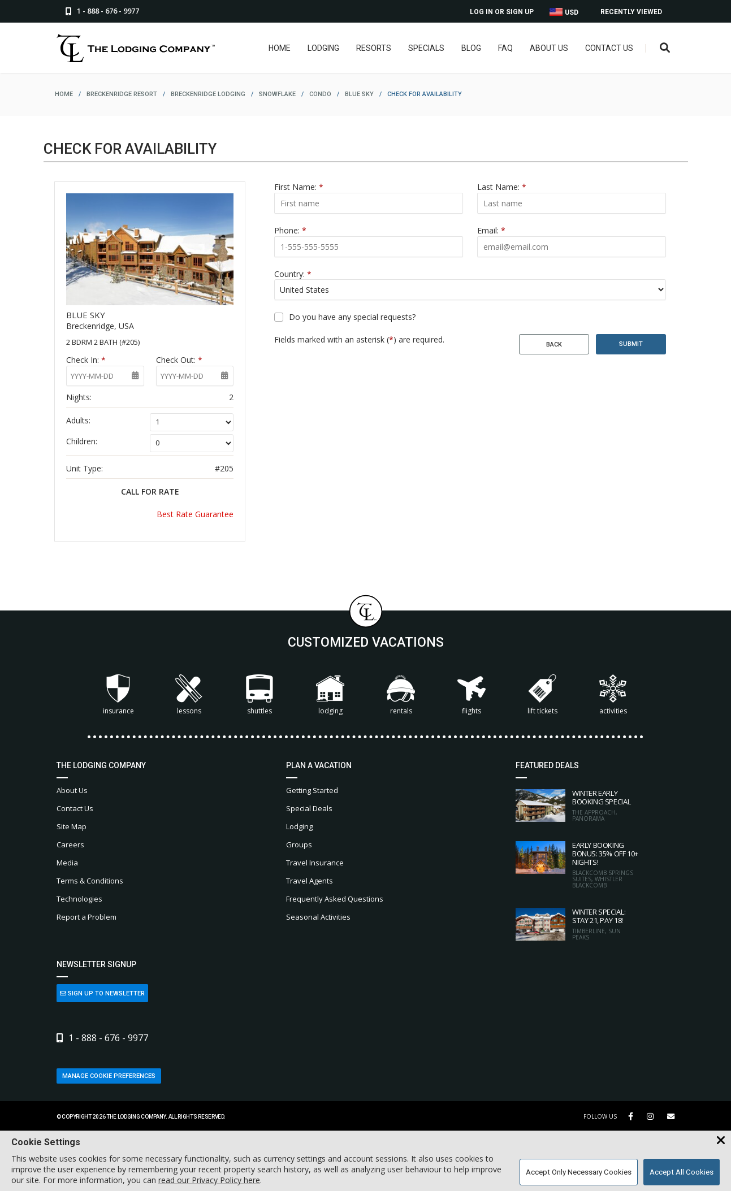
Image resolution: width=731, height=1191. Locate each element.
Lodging (323, 48)
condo (320, 94)
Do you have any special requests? (352, 316)
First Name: (298, 186)
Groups (299, 844)
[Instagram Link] (650, 1116)
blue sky (359, 94)
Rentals (401, 695)
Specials (426, 48)
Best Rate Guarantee (195, 514)
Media (67, 862)
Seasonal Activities (318, 917)
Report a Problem (86, 917)
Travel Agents (309, 881)
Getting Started (312, 790)
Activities (613, 695)
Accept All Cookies (681, 1172)
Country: (293, 273)
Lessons (189, 695)
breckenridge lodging (208, 94)
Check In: (86, 359)
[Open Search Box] (665, 48)
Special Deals (309, 808)
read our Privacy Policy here (209, 1180)
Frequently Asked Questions (334, 899)
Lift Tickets (542, 695)
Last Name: (501, 186)
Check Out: (179, 359)
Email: (491, 230)
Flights (471, 695)
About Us (549, 48)
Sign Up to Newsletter (102, 993)
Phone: (290, 230)
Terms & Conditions (90, 881)
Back (554, 344)
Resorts (373, 48)
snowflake (277, 94)
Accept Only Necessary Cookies (578, 1172)
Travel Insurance (315, 862)
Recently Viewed (631, 12)
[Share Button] (670, 1116)
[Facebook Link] (630, 1116)
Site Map (71, 826)
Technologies (79, 899)
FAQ (505, 48)
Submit (631, 344)
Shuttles (259, 695)
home (64, 94)
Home (280, 48)
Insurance (118, 695)
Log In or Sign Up (502, 12)
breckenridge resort (121, 94)
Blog (471, 48)
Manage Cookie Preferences (108, 1076)
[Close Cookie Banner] (720, 1141)
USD (564, 12)
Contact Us (609, 48)
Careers (70, 844)
